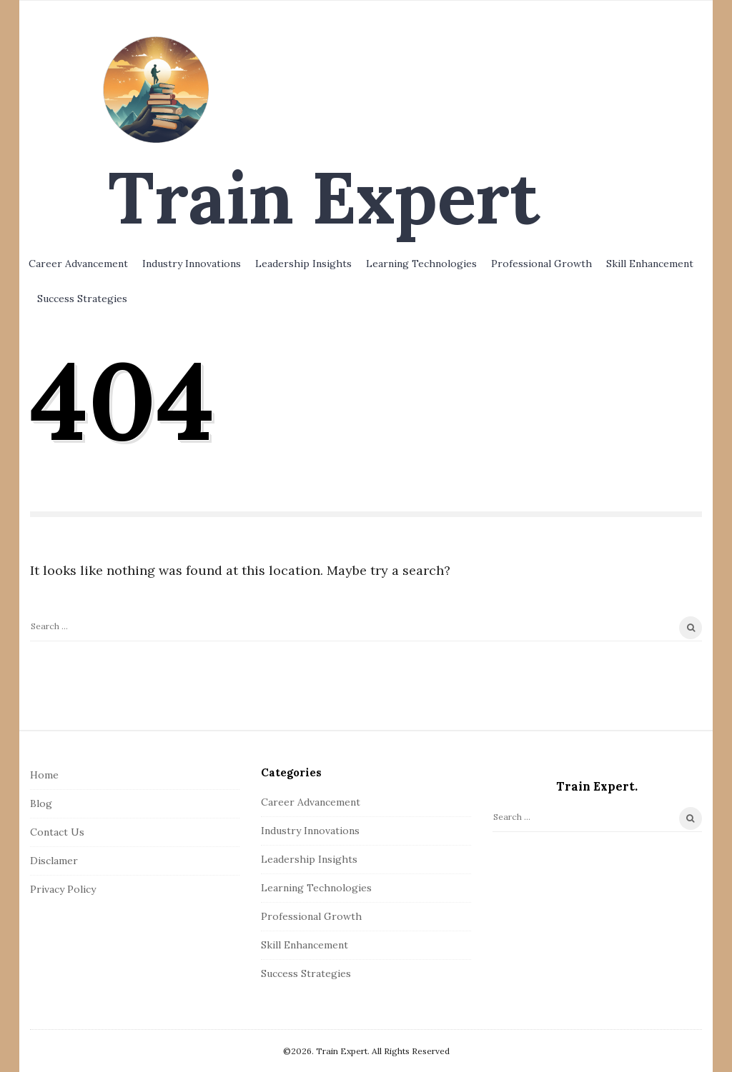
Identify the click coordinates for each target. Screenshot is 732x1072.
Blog (41, 803)
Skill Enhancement (649, 263)
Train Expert (323, 197)
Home (44, 774)
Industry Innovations (191, 263)
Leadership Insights (303, 263)
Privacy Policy (63, 889)
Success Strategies (82, 298)
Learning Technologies (421, 263)
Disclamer (54, 860)
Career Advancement (78, 263)
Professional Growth (541, 263)
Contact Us (57, 832)
